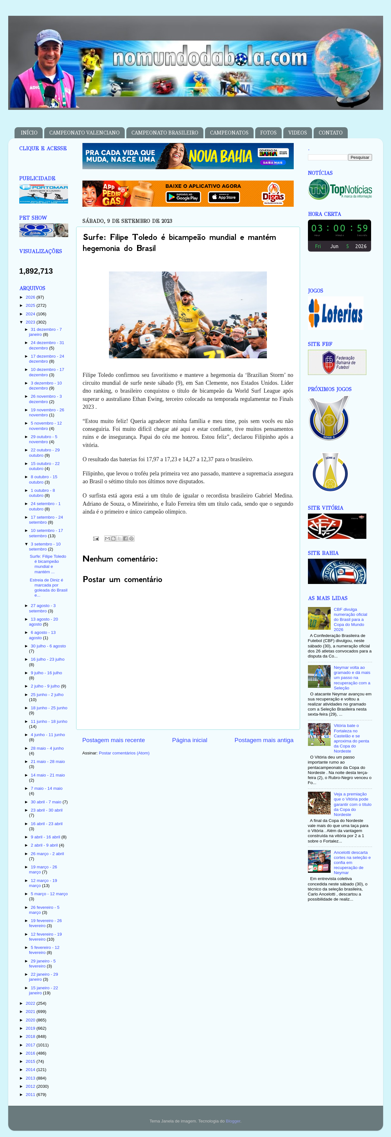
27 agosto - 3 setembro (42, 608)
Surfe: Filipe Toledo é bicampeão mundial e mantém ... (48, 564)
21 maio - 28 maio (48, 761)
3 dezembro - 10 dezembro (45, 385)
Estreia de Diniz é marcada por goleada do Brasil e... (48, 588)
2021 (31, 1011)
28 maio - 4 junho (47, 748)
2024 (31, 314)
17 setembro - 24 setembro (46, 520)
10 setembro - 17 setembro (46, 533)
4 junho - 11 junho (48, 734)
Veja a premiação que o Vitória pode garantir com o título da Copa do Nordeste (352, 804)
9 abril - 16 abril (46, 837)
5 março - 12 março (49, 893)
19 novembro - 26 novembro (46, 412)
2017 (31, 1045)
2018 (31, 1036)
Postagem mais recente (113, 740)
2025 (31, 305)
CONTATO (331, 133)
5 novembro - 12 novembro (45, 426)
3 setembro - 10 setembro (45, 546)
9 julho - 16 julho (46, 672)
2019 (31, 1028)
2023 (31, 322)
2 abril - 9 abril (45, 845)
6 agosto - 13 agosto (42, 635)
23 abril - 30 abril (47, 810)
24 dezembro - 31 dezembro (46, 345)
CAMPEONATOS (229, 133)
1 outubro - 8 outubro (42, 493)
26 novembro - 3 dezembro (45, 399)
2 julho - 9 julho (46, 686)
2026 (31, 297)
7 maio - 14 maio (47, 788)
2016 (31, 1053)
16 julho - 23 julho (48, 659)
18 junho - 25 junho (49, 707)
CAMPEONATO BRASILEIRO (164, 133)
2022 (31, 1003)
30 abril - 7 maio (47, 802)
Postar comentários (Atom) (124, 753)
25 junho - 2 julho (47, 694)
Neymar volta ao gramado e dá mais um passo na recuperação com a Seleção (352, 677)
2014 (31, 1069)
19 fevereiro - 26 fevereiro (45, 923)
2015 (31, 1061)
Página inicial (189, 740)
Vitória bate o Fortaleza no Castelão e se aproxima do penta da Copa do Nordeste (351, 738)
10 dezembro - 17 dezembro (46, 372)
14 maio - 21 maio (48, 775)
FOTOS (268, 133)
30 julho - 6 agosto (48, 646)
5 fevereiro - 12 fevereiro (44, 950)
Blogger (233, 1121)
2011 (31, 1094)
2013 (31, 1078)
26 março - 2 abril (47, 853)
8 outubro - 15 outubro (43, 479)
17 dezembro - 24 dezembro (46, 359)
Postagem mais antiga (264, 740)
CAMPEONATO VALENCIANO (84, 133)
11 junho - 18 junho (49, 721)
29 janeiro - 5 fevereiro (42, 963)
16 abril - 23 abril (47, 823)
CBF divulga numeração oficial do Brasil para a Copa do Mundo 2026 (350, 619)
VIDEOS (297, 133)
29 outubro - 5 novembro (43, 439)
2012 (31, 1086)
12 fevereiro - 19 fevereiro (45, 937)
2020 (31, 1020)
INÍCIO (29, 133)
